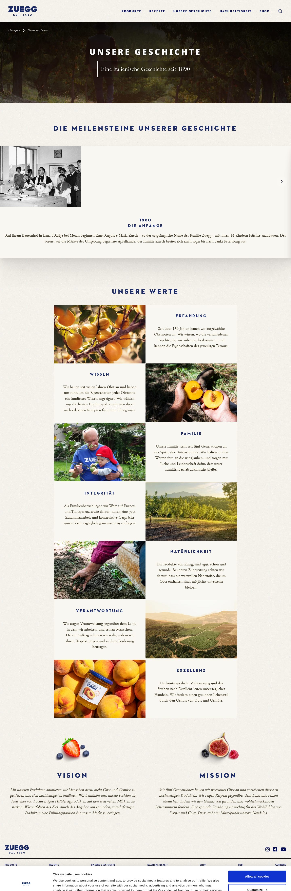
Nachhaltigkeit (236, 11)
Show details (62, 878)
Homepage (14, 30)
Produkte (131, 11)
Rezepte (157, 11)
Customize (257, 867)
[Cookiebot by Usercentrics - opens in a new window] (26, 883)
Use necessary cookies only (257, 880)
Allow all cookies (257, 853)
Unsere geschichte (192, 11)
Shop (265, 11)
